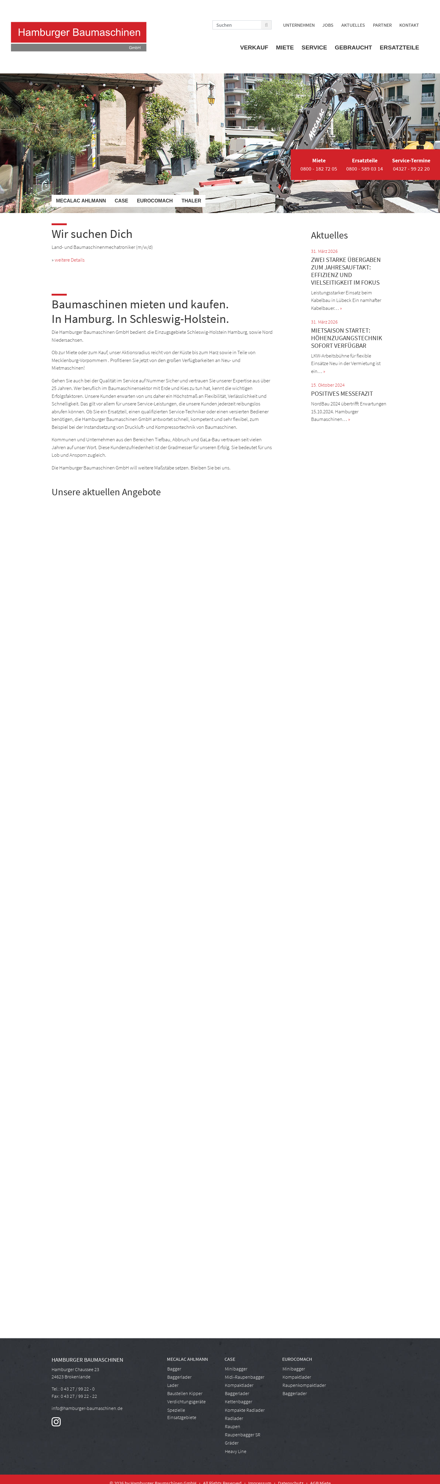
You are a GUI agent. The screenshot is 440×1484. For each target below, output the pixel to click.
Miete (285, 47)
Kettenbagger (238, 1401)
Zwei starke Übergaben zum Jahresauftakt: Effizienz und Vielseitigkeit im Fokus (346, 271)
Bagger (174, 1369)
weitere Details (70, 259)
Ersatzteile (399, 47)
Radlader (234, 1418)
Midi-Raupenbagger (244, 1377)
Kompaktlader (239, 1385)
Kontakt (409, 25)
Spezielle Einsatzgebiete (181, 1413)
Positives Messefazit (342, 394)
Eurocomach (155, 200)
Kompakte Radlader (245, 1410)
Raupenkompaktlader (304, 1385)
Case (121, 200)
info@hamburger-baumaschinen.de (87, 1408)
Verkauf (254, 47)
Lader (172, 1385)
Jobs (327, 25)
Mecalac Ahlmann (81, 200)
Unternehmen (299, 25)
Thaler (191, 200)
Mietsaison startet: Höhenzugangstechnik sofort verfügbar (346, 338)
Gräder (232, 1443)
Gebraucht (353, 47)
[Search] (236, 24)
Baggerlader (179, 1377)
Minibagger (236, 1369)
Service (314, 47)
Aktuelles (353, 25)
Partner (382, 25)
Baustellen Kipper (184, 1393)
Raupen (232, 1426)
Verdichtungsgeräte (186, 1401)
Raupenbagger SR (242, 1434)
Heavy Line (235, 1451)
